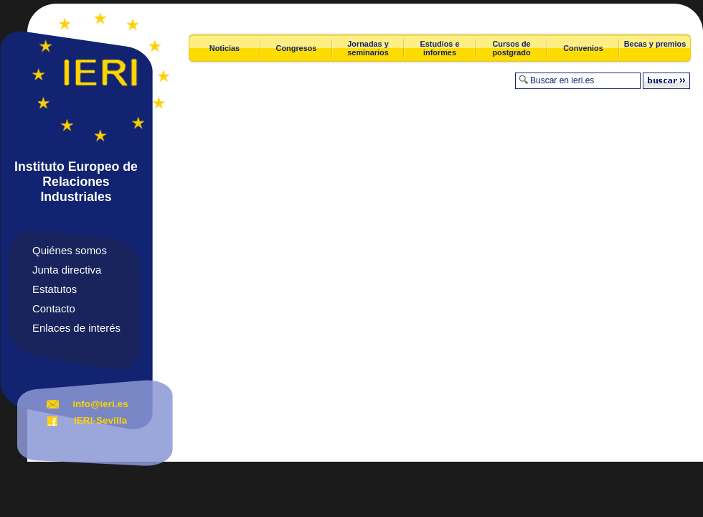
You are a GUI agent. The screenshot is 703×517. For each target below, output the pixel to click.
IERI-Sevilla (100, 420)
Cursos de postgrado (511, 48)
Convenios (583, 48)
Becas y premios (655, 43)
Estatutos (54, 289)
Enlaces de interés (76, 328)
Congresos (296, 48)
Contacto (53, 308)
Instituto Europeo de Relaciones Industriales (76, 181)
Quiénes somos (69, 250)
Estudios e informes (440, 48)
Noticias (224, 48)
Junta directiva (66, 270)
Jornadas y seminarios (367, 48)
